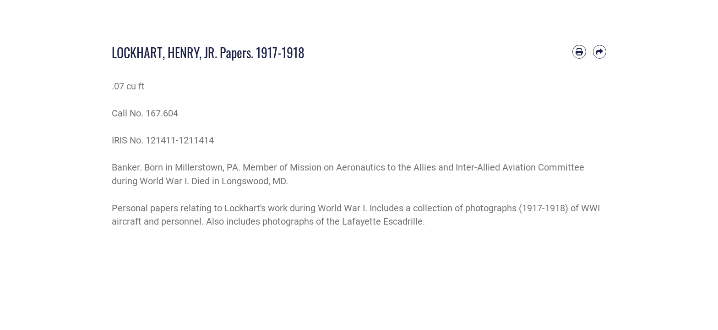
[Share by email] (599, 51)
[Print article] (579, 51)
